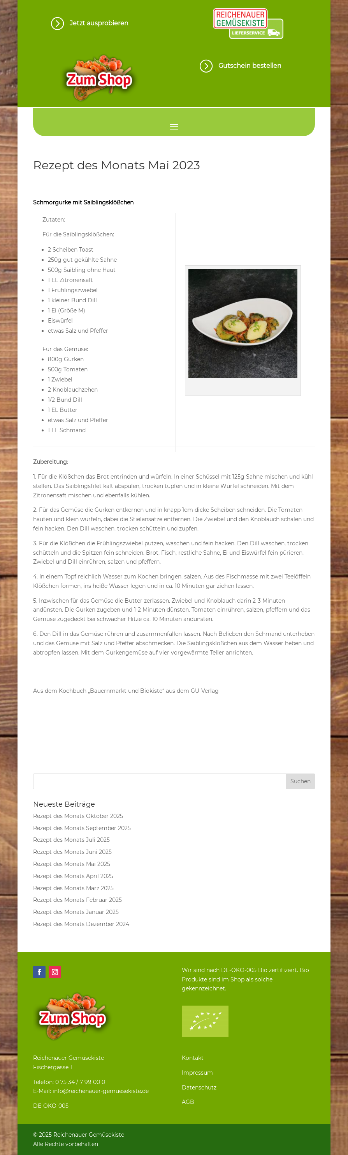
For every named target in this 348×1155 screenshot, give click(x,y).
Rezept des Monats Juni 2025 (72, 851)
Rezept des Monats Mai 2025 (71, 864)
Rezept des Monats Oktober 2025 (78, 816)
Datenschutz (199, 1087)
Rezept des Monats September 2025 (82, 828)
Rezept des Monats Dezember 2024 (81, 924)
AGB (188, 1101)
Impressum (197, 1072)
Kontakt (193, 1057)
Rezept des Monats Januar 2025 (76, 911)
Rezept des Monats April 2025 (73, 876)
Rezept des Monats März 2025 (73, 888)
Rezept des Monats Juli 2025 (71, 839)
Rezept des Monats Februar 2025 (77, 899)
